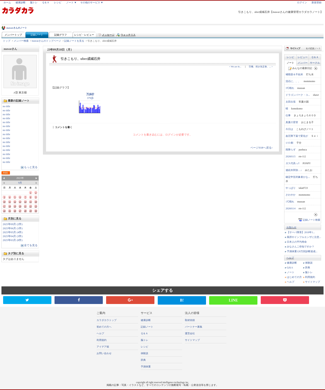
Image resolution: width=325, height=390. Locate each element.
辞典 (307, 267)
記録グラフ (60, 34)
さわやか (291, 194)
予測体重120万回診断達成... (302, 251)
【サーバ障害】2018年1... (301, 232)
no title (6, 106)
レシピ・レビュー (84, 34)
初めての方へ (104, 326)
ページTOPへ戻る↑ (261, 147)
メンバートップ (13, 34)
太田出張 (291, 101)
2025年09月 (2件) (13, 224)
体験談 (309, 262)
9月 (20, 182)
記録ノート (37, 34)
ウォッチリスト (128, 35)
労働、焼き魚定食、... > (261, 66)
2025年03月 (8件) (13, 240)
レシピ (57, 2)
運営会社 (190, 333)
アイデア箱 (103, 346)
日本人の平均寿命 (297, 241)
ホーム (7, 2)
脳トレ (34, 2)
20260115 (291, 156)
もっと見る (31, 167)
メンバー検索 (21, 40)
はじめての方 (294, 277)
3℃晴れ (290, 88)
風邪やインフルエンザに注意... (304, 237)
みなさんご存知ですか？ (300, 246)
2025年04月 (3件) (13, 236)
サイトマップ (312, 281)
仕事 (288, 115)
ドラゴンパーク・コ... (298, 94)
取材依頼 (190, 320)
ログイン (302, 2)
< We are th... (235, 66)
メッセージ (108, 34)
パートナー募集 (193, 326)
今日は (289, 129)
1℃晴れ (290, 201)
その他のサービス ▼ (91, 2)
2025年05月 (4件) (13, 232)
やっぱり (291, 188)
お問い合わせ (104, 353)
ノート (290, 62)
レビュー (303, 57)
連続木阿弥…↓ (294, 170)
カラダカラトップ (106, 320)
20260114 (291, 208)
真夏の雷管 (292, 122)
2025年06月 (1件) (13, 228)
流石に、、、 (293, 81)
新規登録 (316, 2)
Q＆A (290, 267)
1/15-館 (289, 142)
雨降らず (291, 149)
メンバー (303, 62)
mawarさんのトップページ (46, 40)
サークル (315, 62)
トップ (6, 40)
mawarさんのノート (16, 28)
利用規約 (310, 277)
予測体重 (146, 366)
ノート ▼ (71, 2)
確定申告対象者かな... (298, 177)
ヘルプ (290, 257)
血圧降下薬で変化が (297, 135)
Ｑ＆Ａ (45, 2)
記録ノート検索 (311, 219)
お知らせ (291, 227)
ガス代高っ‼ (293, 163)
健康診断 (20, 2)
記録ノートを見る (74, 40)
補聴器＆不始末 (294, 74)
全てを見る (31, 245)
